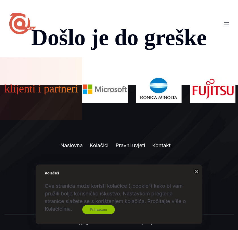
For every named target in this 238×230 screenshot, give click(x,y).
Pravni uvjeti (130, 145)
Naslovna (71, 145)
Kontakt (161, 145)
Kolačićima (58, 209)
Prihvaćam (98, 209)
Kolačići (99, 145)
